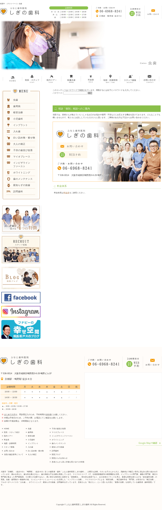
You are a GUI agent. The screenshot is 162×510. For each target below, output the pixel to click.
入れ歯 (30, 447)
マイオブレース (58, 432)
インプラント (33, 443)
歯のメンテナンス (59, 443)
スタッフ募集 (9, 447)
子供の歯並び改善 (59, 429)
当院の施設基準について (13, 454)
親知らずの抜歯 (58, 447)
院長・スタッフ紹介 (12, 432)
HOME (6, 429)
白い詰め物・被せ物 (36, 451)
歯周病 (30, 432)
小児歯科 (31, 440)
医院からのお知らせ (60, 458)
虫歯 (29, 429)
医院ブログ (56, 454)
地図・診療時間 (10, 443)
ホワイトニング (58, 440)
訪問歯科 (55, 451)
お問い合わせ (9, 451)
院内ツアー (8, 436)
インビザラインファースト (62, 436)
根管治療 (31, 436)
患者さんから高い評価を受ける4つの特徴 (68, 462)
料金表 (66, 193)
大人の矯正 (32, 454)
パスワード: (70, 93)
